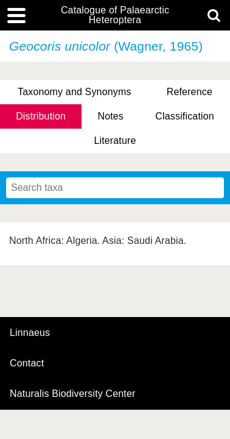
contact (27, 363)
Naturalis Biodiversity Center (73, 394)
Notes (110, 116)
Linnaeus (30, 333)
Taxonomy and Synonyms (74, 92)
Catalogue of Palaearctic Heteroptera (115, 15)
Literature (115, 140)
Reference (189, 92)
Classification (184, 116)
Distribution (41, 116)
